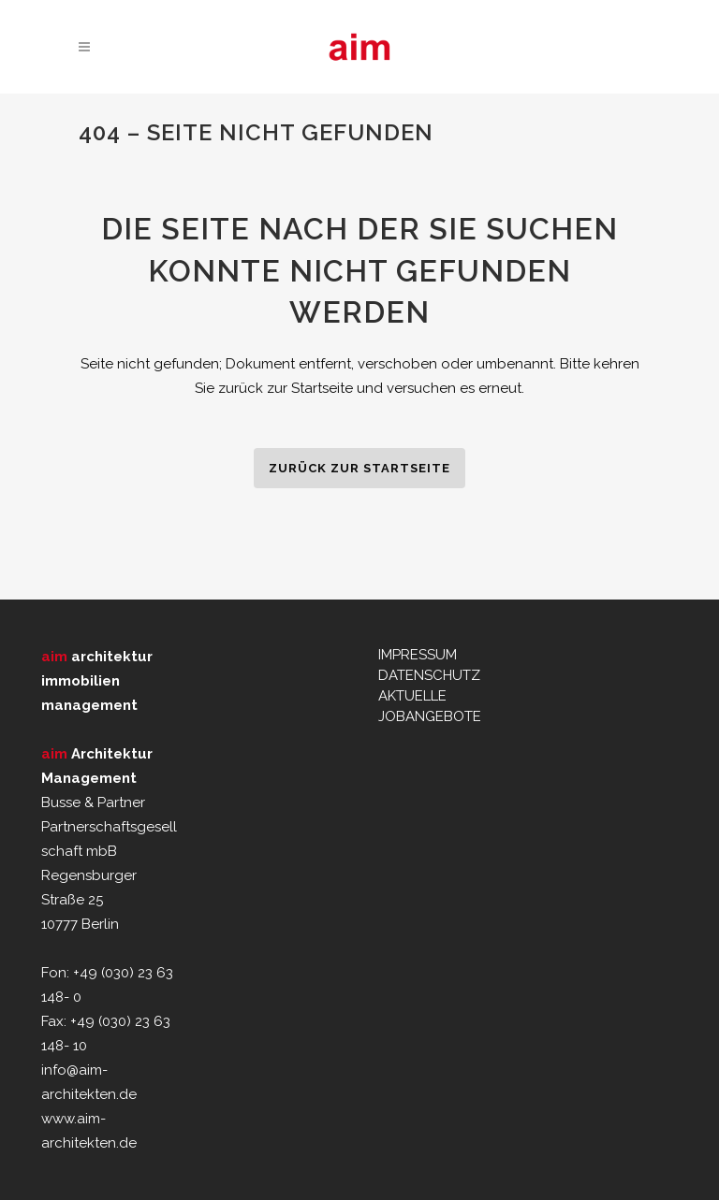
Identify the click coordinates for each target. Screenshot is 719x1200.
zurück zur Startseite (359, 468)
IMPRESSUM (417, 654)
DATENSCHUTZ (429, 675)
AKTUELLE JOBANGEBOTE (429, 706)
